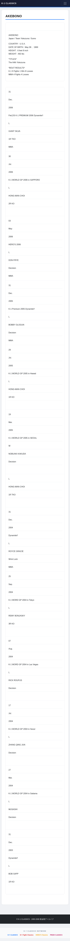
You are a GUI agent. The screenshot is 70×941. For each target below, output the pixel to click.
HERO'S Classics (42, 935)
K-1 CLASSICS (8, 3)
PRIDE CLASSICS (56, 935)
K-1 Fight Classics (27, 935)
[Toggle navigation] (65, 3)
